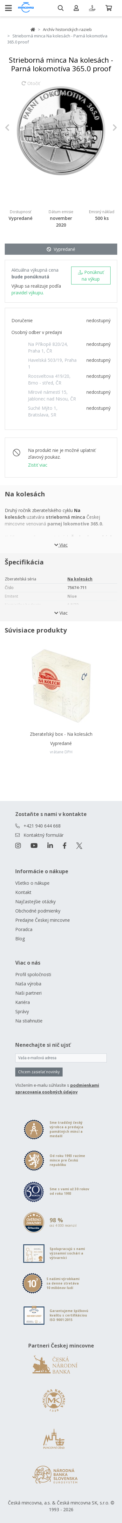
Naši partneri (28, 993)
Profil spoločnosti (33, 974)
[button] (13, 128)
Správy (22, 1011)
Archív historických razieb (67, 29)
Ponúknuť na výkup (91, 275)
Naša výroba (28, 984)
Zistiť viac (37, 465)
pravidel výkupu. (27, 293)
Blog (20, 939)
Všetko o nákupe (32, 883)
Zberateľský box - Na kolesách (61, 734)
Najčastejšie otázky (35, 901)
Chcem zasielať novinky (39, 1072)
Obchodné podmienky (37, 911)
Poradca (23, 929)
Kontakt (23, 892)
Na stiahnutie (29, 1021)
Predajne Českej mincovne (42, 920)
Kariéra (22, 1002)
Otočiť (31, 86)
